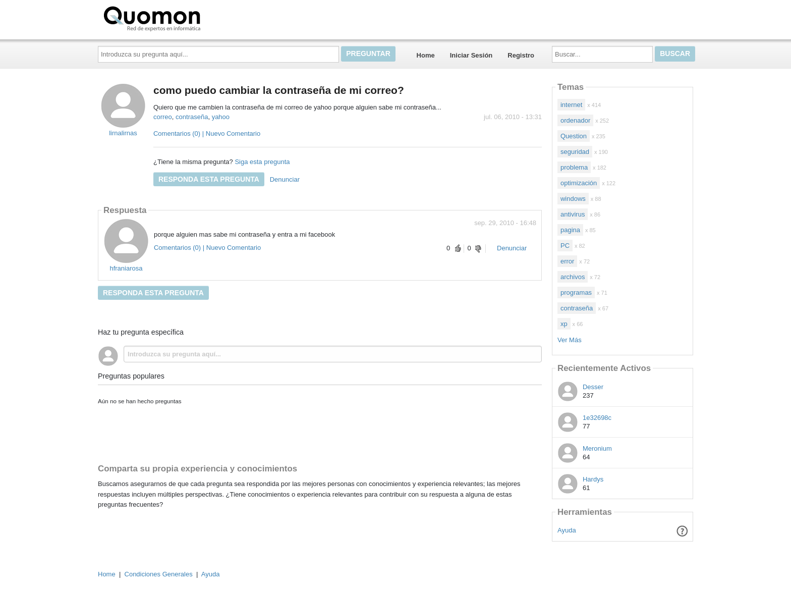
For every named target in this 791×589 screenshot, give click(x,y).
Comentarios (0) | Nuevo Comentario (206, 133)
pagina (570, 230)
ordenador (575, 120)
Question (573, 136)
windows (573, 198)
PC (565, 245)
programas (576, 292)
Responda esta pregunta (208, 179)
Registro (520, 55)
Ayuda (566, 530)
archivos (572, 277)
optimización (578, 183)
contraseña (192, 117)
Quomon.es (184, 17)
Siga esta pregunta (262, 162)
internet (571, 105)
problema (574, 167)
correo (162, 117)
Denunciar (285, 179)
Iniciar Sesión (471, 55)
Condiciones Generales (159, 574)
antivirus (572, 214)
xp (564, 324)
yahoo (221, 117)
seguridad (574, 151)
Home (426, 55)
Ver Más (569, 340)
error (567, 261)
